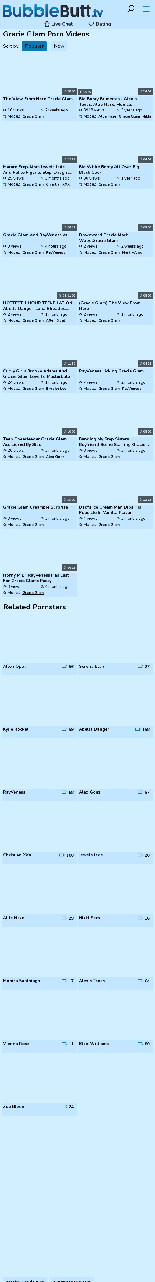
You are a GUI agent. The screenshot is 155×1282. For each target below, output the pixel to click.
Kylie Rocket (15, 729)
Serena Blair (91, 666)
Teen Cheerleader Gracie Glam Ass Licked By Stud (35, 442)
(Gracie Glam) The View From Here (109, 305)
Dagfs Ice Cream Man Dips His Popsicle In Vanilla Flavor (110, 510)
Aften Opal (55, 320)
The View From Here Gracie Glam (38, 99)
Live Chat (58, 24)
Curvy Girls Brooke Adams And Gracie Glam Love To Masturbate (36, 373)
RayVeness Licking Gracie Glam (111, 371)
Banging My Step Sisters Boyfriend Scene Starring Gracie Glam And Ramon (112, 442)
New (59, 46)
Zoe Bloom (14, 1106)
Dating (99, 24)
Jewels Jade (91, 855)
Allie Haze (107, 116)
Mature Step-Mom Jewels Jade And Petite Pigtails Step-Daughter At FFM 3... (38, 170)
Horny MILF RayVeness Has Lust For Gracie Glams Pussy (36, 578)
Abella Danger (94, 729)
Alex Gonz (55, 456)
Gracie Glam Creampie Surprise (35, 507)
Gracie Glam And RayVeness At (35, 235)
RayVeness (55, 252)
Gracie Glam (33, 116)
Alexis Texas (92, 981)
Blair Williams (94, 1044)
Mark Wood (132, 252)
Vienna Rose (16, 1044)
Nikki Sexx (90, 918)
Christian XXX (58, 184)
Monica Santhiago (21, 981)
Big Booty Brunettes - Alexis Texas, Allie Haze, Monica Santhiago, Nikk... (108, 102)
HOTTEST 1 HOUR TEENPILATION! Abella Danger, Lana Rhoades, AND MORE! (38, 306)
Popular (34, 46)
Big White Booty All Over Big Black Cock (109, 169)
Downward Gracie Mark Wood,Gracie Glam (103, 237)
